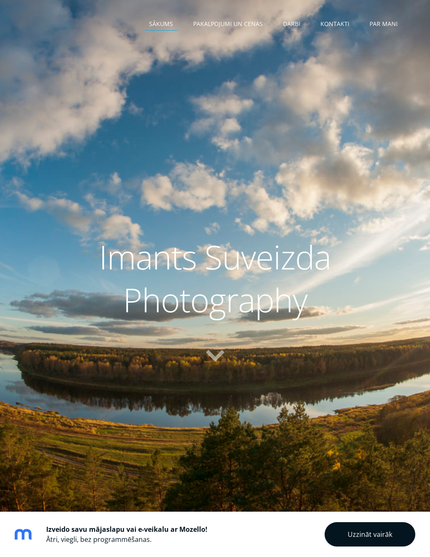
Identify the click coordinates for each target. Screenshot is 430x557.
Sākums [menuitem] (161, 24)
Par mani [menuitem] (384, 24)
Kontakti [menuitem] (334, 24)
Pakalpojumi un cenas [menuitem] (228, 24)
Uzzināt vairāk (370, 534)
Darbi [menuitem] (291, 24)
